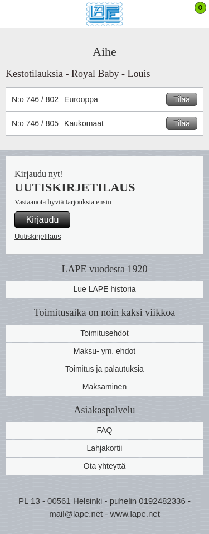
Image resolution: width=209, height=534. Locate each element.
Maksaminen (104, 386)
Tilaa (181, 99)
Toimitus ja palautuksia (104, 368)
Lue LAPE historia (104, 289)
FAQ (104, 430)
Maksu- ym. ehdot (104, 351)
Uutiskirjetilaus (37, 236)
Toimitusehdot (104, 333)
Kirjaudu (42, 219)
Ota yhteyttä (104, 465)
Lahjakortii (105, 448)
